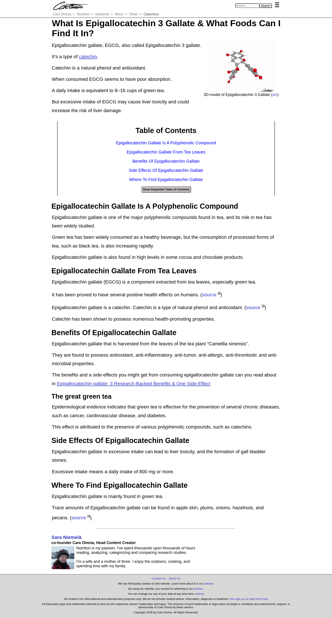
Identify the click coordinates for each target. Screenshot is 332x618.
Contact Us (158, 578)
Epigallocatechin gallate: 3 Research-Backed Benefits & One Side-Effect (133, 383)
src (274, 95)
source (209, 294)
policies (208, 583)
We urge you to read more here (249, 599)
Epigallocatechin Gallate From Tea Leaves (165, 152)
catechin (88, 56)
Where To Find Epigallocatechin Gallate (166, 179)
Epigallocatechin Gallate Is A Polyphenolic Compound (166, 142)
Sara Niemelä (67, 537)
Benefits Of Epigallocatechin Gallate (166, 161)
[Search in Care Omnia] (247, 5)
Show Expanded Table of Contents (166, 189)
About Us (174, 578)
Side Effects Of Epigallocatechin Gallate (166, 170)
